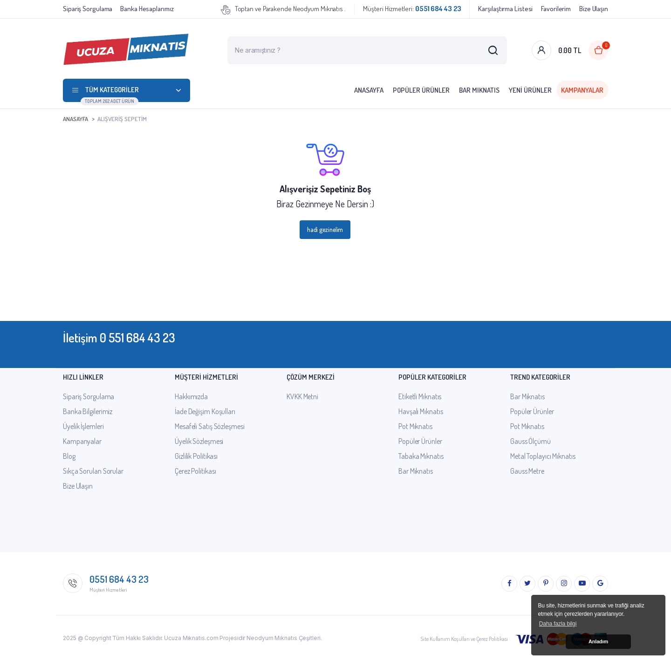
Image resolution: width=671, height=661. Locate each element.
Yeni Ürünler (530, 90)
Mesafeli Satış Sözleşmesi (210, 426)
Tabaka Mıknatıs (421, 456)
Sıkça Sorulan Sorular (93, 471)
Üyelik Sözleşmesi (199, 441)
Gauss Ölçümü (530, 441)
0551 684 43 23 (119, 579)
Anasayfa (368, 90)
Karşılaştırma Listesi (505, 8)
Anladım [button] (598, 641)
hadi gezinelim (325, 229)
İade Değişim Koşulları (205, 411)
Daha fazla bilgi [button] (557, 623)
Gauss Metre (527, 471)
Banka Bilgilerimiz (87, 411)
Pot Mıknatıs (415, 426)
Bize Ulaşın (593, 8)
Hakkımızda (191, 396)
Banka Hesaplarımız (146, 8)
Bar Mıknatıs (479, 90)
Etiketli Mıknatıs (419, 396)
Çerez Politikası (195, 471)
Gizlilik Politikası (196, 456)
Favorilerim (556, 8)
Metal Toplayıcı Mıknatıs (542, 456)
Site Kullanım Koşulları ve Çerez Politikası (464, 638)
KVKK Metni (302, 396)
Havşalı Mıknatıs (420, 411)
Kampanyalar (582, 90)
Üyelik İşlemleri (83, 426)
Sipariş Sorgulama (87, 8)
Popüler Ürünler (421, 90)
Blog (69, 456)
